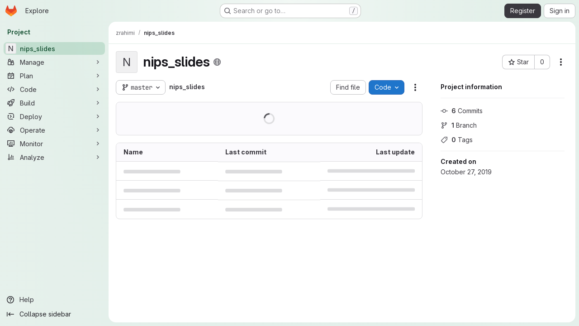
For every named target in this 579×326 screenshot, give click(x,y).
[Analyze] (54, 157)
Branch (459, 125)
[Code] (54, 89)
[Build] (54, 102)
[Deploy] (54, 116)
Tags (457, 140)
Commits (462, 111)
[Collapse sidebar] (54, 314)
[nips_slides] (54, 48)
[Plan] (54, 75)
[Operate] (54, 130)
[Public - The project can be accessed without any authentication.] (217, 62)
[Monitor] (54, 143)
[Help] (54, 299)
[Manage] (54, 62)
